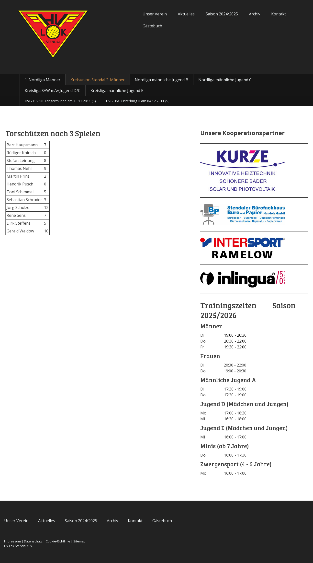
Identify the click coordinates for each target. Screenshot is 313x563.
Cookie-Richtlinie (76, 541)
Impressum (30, 541)
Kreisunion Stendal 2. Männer (97, 79)
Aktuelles (168, 14)
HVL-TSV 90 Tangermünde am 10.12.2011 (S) (60, 101)
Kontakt (260, 14)
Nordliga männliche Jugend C (225, 79)
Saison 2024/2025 (204, 14)
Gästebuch (134, 26)
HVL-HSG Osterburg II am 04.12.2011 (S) (137, 101)
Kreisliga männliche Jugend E (116, 90)
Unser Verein (137, 14)
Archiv (236, 14)
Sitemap (97, 541)
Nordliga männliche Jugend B (161, 79)
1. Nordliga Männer (42, 79)
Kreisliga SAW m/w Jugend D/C (52, 90)
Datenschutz (51, 541)
